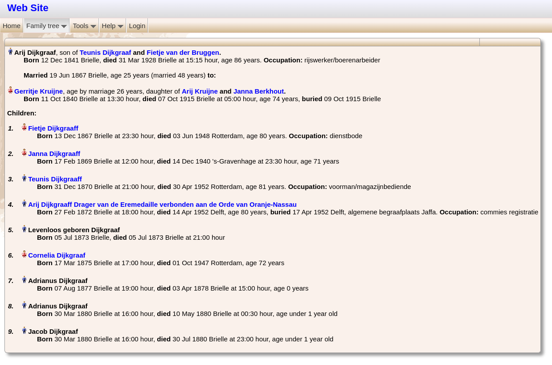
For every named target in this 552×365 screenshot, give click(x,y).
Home (11, 25)
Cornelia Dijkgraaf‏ (56, 255)
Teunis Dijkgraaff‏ (55, 179)
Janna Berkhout (258, 91)
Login (137, 25)
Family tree (46, 25)
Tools (84, 25)
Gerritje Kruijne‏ (38, 91)
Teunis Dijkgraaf (105, 52)
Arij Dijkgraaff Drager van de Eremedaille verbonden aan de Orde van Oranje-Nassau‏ (162, 204)
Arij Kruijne (200, 91)
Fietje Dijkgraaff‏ (53, 128)
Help (112, 25)
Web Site (28, 7)
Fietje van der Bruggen (183, 52)
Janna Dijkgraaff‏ (54, 153)
